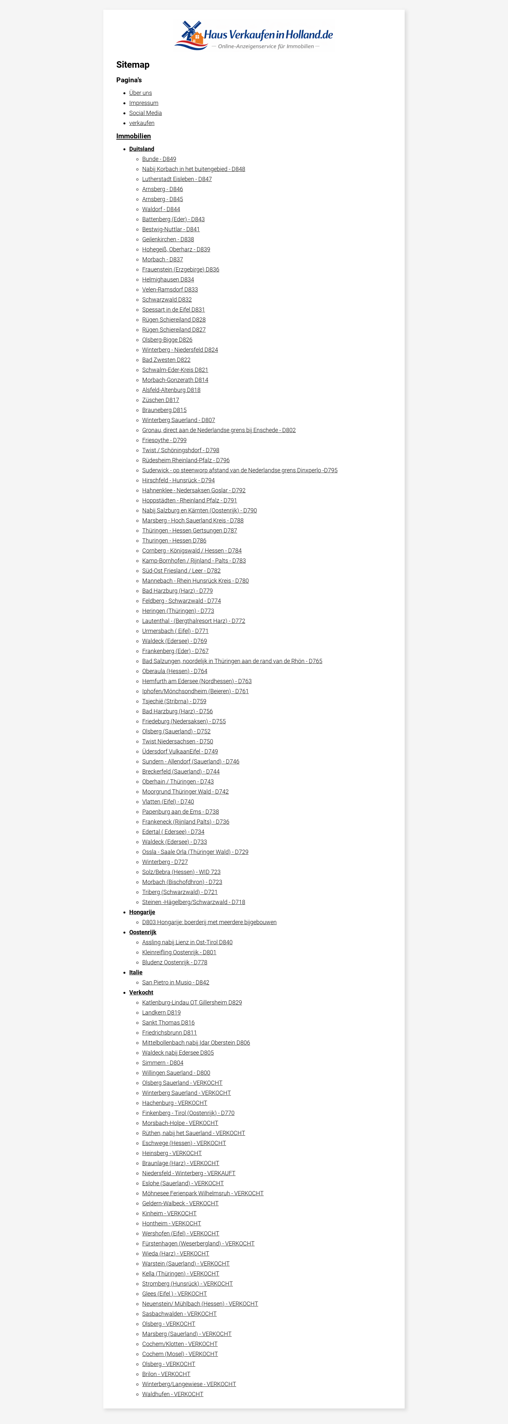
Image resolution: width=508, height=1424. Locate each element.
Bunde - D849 (159, 158)
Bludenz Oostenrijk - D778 (174, 962)
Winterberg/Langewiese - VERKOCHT (189, 1384)
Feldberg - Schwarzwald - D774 (181, 600)
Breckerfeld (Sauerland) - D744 (181, 771)
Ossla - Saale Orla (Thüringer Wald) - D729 (195, 851)
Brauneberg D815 (164, 410)
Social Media (145, 112)
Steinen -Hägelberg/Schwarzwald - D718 (193, 902)
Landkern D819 (161, 1012)
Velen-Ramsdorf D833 (170, 289)
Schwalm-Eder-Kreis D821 (175, 369)
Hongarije (142, 912)
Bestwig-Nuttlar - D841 (171, 229)
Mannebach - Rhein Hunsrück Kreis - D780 (195, 580)
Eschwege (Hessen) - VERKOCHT (184, 1143)
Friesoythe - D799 (164, 440)
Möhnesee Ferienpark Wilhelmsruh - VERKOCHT (203, 1193)
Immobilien (133, 136)
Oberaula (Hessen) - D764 (174, 671)
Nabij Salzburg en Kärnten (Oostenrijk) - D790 (199, 510)
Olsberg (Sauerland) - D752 (176, 731)
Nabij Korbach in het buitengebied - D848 (193, 169)
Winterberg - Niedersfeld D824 (180, 349)
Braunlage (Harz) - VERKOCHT (180, 1163)
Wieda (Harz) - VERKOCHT (175, 1253)
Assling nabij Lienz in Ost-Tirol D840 (187, 942)
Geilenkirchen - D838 (168, 239)
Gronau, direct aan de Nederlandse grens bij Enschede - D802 (219, 430)
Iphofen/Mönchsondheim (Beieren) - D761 (195, 691)
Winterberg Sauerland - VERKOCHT (186, 1092)
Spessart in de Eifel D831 (173, 309)
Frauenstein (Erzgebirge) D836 (180, 269)
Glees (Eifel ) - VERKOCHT (174, 1293)
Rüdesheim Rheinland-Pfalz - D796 (186, 460)
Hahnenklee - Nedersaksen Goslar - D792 (194, 490)
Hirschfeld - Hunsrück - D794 (178, 480)
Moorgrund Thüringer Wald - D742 (185, 791)
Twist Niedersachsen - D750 (177, 741)
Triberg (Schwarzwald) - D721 (180, 892)
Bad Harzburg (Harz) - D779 (177, 590)
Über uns (140, 92)
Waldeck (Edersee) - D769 (174, 640)
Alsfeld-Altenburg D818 (171, 389)
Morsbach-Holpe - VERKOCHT (180, 1123)
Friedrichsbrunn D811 (169, 1032)
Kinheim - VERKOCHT (169, 1213)
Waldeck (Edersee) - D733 (174, 841)
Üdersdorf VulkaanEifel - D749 (180, 751)
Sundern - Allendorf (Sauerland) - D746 (190, 761)
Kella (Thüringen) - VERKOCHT (180, 1273)
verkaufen (142, 123)
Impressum (143, 102)
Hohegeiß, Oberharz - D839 (176, 249)
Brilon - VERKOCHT (166, 1374)
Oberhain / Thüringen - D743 (178, 781)
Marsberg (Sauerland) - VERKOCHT (187, 1333)
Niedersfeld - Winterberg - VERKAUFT (189, 1173)
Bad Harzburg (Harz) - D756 (177, 711)
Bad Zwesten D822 (166, 359)
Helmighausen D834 (168, 279)
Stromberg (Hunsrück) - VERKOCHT (187, 1283)
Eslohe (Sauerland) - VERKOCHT (183, 1183)
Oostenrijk (142, 932)
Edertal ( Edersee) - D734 (173, 831)
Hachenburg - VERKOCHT (174, 1102)
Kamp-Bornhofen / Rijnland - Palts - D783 (194, 560)
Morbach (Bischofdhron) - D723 (182, 882)
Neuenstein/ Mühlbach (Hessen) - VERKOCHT (200, 1303)
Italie (136, 972)
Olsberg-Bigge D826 (167, 339)
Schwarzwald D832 (167, 299)
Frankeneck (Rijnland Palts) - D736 (185, 821)
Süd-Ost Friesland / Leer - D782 (181, 570)
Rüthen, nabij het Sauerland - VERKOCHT (193, 1133)
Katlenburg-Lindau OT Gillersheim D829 (192, 1002)
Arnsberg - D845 (162, 199)
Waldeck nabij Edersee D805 (178, 1052)
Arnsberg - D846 (162, 189)
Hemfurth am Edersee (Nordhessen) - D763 (197, 681)
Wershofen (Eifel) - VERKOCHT (180, 1233)
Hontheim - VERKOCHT (171, 1223)
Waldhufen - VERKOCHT (172, 1394)
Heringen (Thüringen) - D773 (178, 610)
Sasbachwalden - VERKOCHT (179, 1313)
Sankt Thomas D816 (168, 1022)
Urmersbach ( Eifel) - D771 (175, 630)
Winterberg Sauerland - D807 (178, 420)
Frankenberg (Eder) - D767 (175, 651)
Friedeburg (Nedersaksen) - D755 (184, 721)
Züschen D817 (160, 399)
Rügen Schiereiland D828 (174, 319)
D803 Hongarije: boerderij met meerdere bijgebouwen (209, 922)
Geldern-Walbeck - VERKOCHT (180, 1203)
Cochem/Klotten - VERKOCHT (180, 1343)
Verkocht (141, 992)
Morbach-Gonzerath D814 (175, 379)
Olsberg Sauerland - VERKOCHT (182, 1082)
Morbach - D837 (162, 259)
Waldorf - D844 (161, 209)
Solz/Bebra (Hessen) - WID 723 (181, 871)
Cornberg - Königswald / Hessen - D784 (192, 550)
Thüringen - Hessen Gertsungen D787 (189, 530)
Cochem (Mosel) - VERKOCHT (180, 1353)
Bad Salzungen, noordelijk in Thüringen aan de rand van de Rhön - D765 (232, 661)
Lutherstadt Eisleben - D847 (177, 179)
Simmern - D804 (162, 1062)
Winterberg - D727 (165, 861)
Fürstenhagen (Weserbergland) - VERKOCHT (198, 1243)
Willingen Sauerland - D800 (176, 1072)
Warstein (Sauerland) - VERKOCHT (186, 1263)
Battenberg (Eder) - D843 (173, 219)
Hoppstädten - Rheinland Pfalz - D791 (189, 500)
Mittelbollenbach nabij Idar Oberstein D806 (196, 1042)
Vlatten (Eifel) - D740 (168, 801)
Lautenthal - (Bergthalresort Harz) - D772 (193, 620)
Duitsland (141, 148)
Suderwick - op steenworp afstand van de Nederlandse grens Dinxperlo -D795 (240, 470)
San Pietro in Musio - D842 (175, 982)
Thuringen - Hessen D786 (174, 540)
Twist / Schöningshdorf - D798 (180, 450)
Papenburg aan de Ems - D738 (180, 811)
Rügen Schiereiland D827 (174, 329)
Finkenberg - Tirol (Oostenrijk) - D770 (188, 1112)
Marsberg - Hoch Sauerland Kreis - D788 (193, 520)
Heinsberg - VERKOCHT (172, 1153)
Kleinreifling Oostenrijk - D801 (179, 952)
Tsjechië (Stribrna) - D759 (174, 701)
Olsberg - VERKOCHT (168, 1323)
